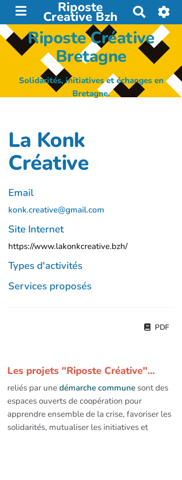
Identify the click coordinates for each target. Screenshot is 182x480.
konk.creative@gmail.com (56, 209)
